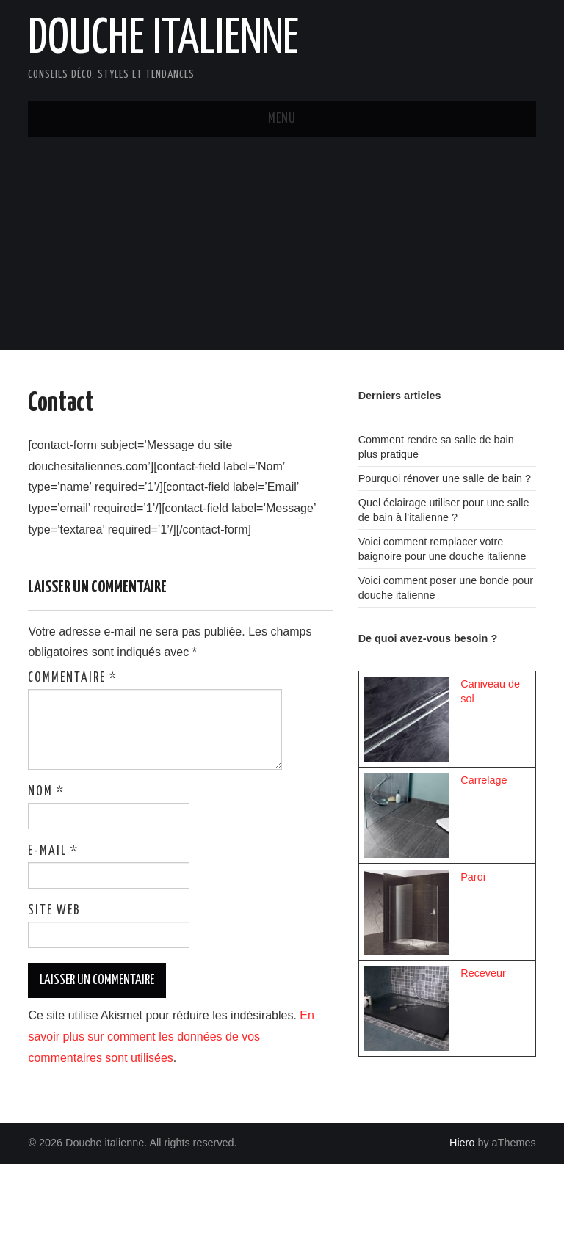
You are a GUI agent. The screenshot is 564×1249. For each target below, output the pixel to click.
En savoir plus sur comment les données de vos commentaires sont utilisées (171, 1036)
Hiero (461, 1142)
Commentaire (73, 678)
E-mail (53, 851)
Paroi (472, 877)
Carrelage (483, 780)
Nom (46, 791)
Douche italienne (163, 39)
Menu (282, 118)
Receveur (483, 973)
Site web (54, 910)
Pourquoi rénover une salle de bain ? (444, 478)
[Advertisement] (282, 247)
